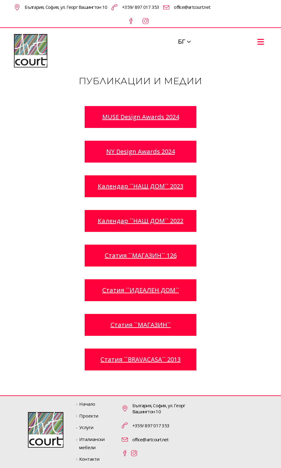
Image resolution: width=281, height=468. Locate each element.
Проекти (88, 416)
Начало (87, 404)
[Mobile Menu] (260, 41)
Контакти (89, 459)
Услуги (86, 427)
